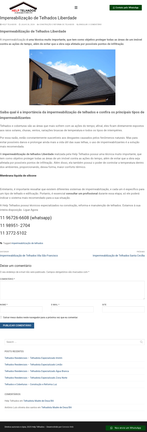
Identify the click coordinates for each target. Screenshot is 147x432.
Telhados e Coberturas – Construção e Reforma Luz (31, 384)
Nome (3, 304)
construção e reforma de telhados (55, 24)
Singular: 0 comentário (89, 24)
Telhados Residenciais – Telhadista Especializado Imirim (33, 358)
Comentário (7, 279)
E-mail (55, 304)
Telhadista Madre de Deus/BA (38, 400)
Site (104, 304)
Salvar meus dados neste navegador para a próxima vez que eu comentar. (40, 317)
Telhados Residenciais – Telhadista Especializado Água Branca (37, 371)
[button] (76, 7)
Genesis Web (68, 427)
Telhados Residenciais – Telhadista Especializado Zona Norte (36, 377)
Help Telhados (8, 24)
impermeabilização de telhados (27, 243)
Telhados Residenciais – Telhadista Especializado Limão (33, 364)
